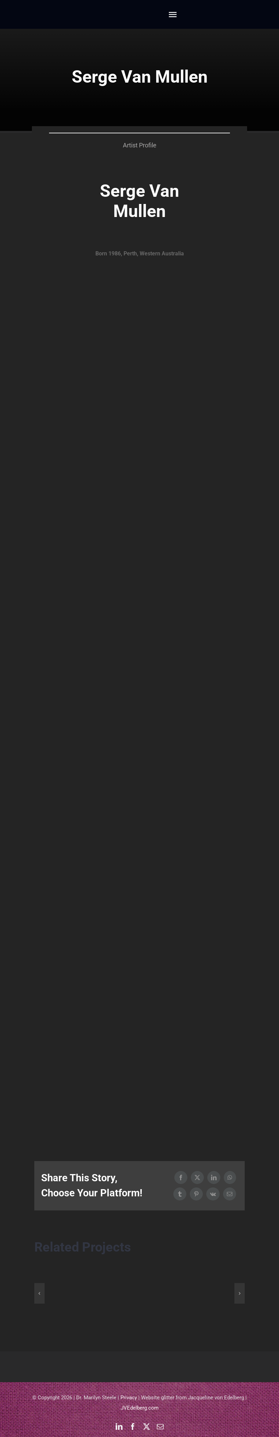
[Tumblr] (180, 1194)
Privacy (128, 1397)
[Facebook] (181, 1177)
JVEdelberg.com (140, 1408)
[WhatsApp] (230, 1177)
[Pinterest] (196, 1194)
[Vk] (213, 1194)
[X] (197, 1177)
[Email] (229, 1194)
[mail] (160, 1426)
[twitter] (146, 1426)
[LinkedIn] (214, 1177)
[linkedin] (119, 1426)
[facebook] (132, 1426)
